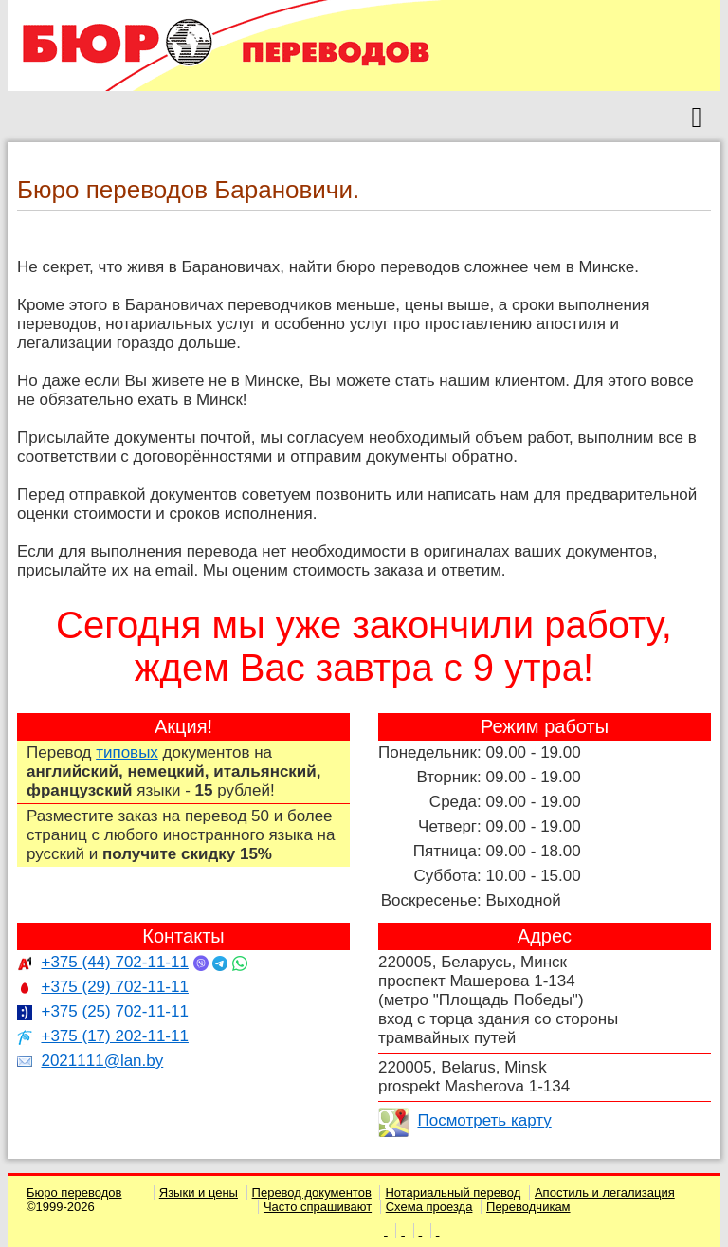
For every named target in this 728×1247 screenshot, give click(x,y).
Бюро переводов (74, 1192)
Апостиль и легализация (605, 1192)
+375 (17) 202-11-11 (114, 1036)
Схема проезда (429, 1207)
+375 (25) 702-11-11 (114, 1011)
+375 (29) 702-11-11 (114, 987)
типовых (127, 752)
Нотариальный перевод (452, 1192)
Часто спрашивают (318, 1207)
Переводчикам (528, 1207)
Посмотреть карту (484, 1120)
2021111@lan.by (102, 1061)
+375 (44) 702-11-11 (114, 962)
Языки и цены (198, 1192)
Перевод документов (312, 1192)
